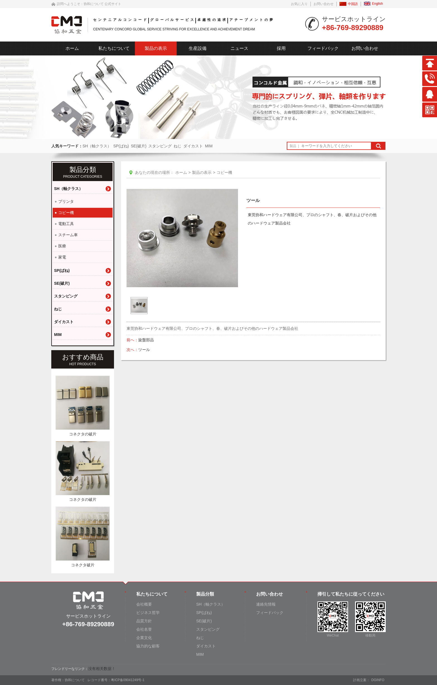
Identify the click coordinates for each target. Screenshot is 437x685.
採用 (281, 48)
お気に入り (299, 4)
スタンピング (160, 146)
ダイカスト (193, 146)
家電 (62, 257)
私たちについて (114, 48)
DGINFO (377, 680)
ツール (144, 349)
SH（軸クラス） (96, 146)
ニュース (239, 48)
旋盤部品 (146, 340)
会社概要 (144, 604)
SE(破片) (138, 146)
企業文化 (144, 637)
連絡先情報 (266, 604)
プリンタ (66, 201)
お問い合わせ (324, 4)
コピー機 (66, 212)
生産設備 (198, 48)
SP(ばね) (121, 146)
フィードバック (323, 48)
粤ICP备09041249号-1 (127, 680)
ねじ (177, 146)
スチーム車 (68, 235)
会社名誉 (144, 629)
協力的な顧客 (148, 646)
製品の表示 (156, 48)
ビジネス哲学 (148, 612)
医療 (62, 246)
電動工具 (66, 223)
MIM (208, 146)
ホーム (72, 48)
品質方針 (144, 621)
